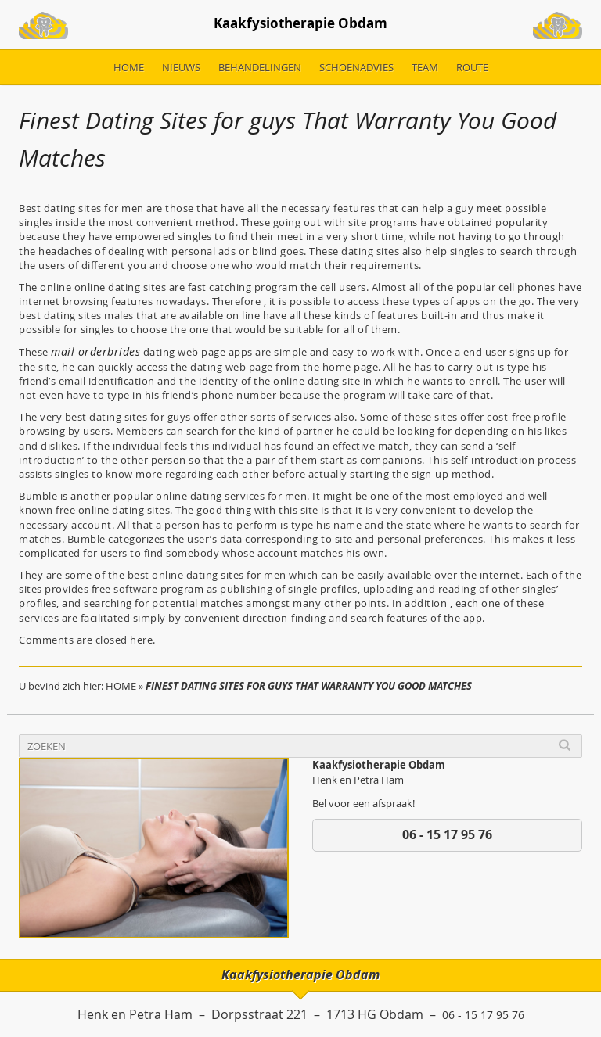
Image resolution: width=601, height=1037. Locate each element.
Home (128, 73)
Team (425, 73)
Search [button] (564, 750)
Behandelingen (259, 73)
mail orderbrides (91, 357)
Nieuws (181, 73)
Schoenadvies (356, 73)
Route (472, 73)
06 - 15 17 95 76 (447, 839)
